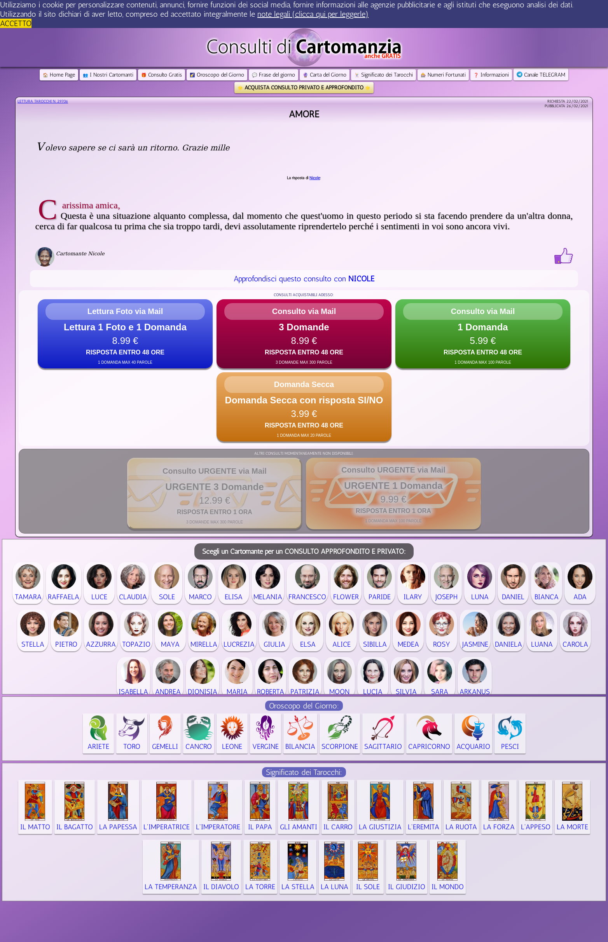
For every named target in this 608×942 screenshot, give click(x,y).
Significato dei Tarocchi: (304, 772)
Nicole (314, 178)
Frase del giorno (273, 75)
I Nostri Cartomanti (108, 75)
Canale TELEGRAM (541, 75)
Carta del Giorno (324, 75)
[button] (125, 333)
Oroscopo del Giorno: (304, 705)
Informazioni (491, 75)
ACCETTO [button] (15, 23)
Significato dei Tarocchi (383, 75)
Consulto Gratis (161, 75)
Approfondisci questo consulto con (304, 278)
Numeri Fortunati (443, 75)
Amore (304, 114)
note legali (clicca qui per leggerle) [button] (313, 14)
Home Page (59, 75)
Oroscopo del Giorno (217, 75)
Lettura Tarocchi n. (42, 101)
